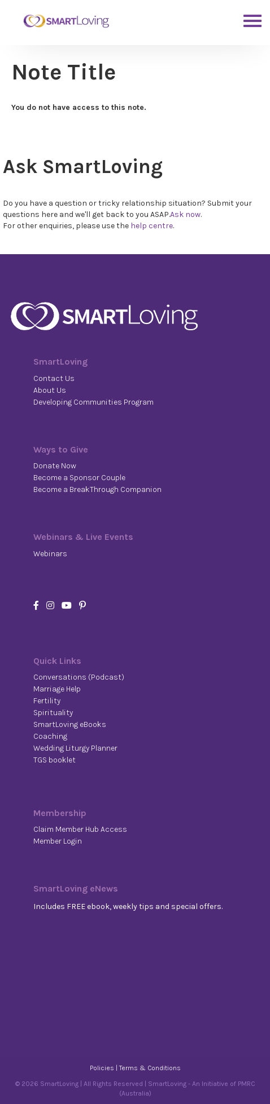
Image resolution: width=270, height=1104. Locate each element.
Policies (102, 1068)
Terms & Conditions (150, 1068)
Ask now (185, 214)
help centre (151, 225)
